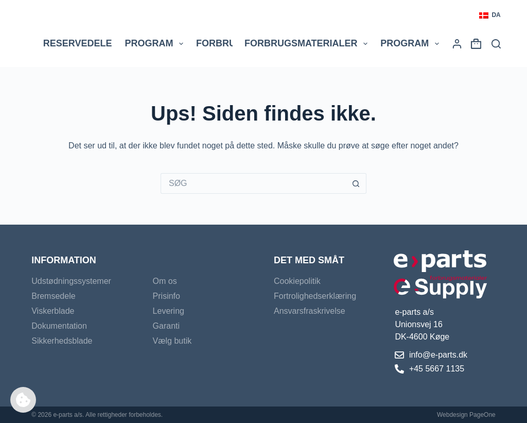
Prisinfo (166, 296)
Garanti (166, 326)
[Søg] (496, 43)
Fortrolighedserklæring (315, 296)
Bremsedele (53, 296)
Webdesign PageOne (466, 414)
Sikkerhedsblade (61, 340)
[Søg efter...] (253, 183)
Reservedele (77, 43)
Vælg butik (172, 340)
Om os (165, 281)
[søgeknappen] (356, 183)
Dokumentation (59, 326)
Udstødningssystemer (71, 281)
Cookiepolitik (297, 281)
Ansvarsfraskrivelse (309, 311)
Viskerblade (52, 311)
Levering (168, 311)
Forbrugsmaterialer (308, 44)
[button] (489, 15)
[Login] (457, 43)
